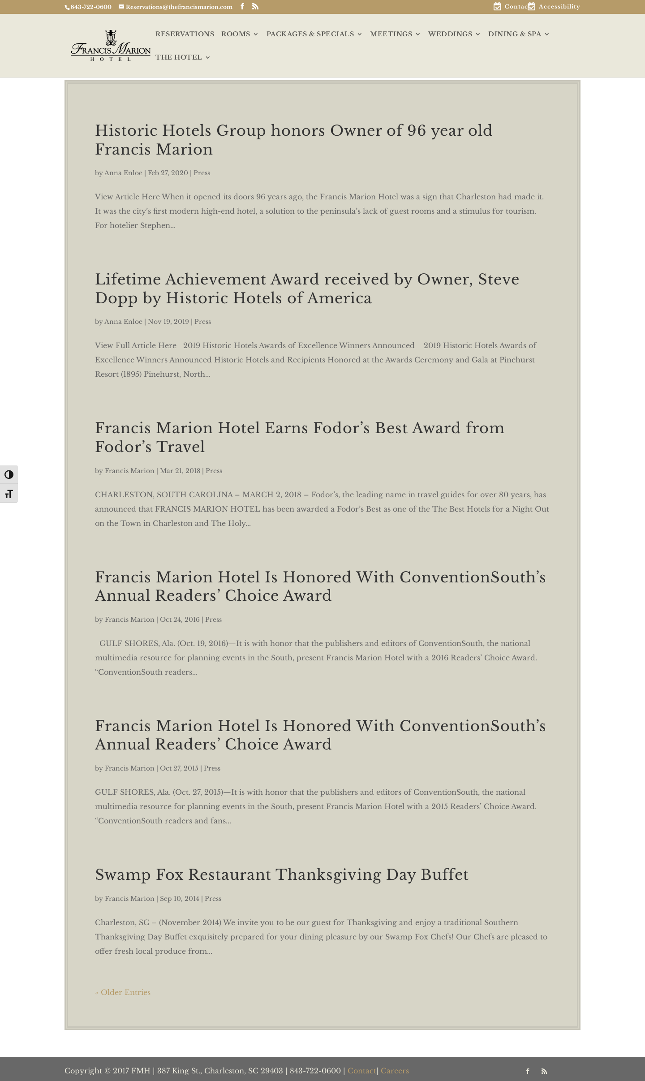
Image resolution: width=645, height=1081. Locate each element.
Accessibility (559, 7)
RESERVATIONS (184, 34)
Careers (395, 1070)
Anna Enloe (123, 173)
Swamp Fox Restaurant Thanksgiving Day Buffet (282, 875)
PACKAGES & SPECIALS (310, 34)
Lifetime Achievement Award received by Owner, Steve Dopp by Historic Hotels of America (307, 289)
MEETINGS (391, 34)
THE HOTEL (178, 57)
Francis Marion (130, 471)
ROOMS (235, 34)
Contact (518, 7)
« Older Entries (122, 992)
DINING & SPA (514, 34)
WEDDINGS (450, 34)
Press (202, 173)
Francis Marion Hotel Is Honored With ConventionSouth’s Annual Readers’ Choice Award (320, 586)
